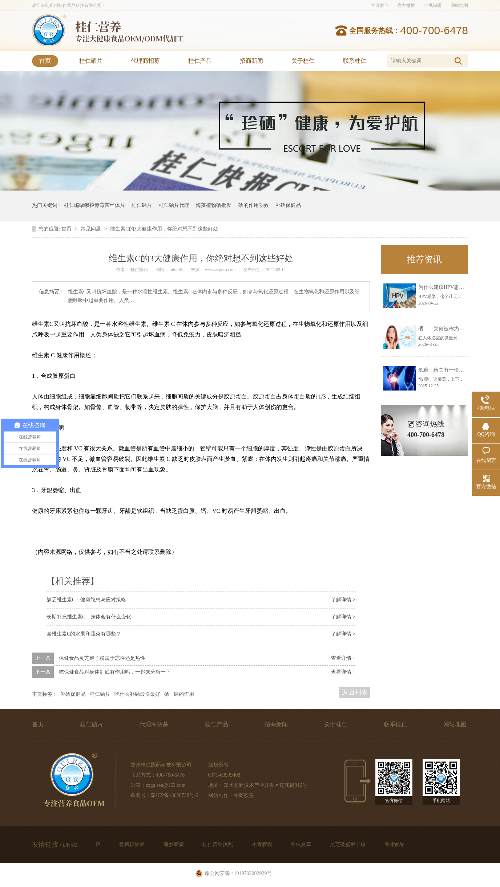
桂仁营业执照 (218, 844)
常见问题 (432, 5)
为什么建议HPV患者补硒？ (448, 287)
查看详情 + (343, 658)
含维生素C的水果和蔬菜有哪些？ (84, 634)
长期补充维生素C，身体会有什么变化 (89, 617)
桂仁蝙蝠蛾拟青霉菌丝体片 (94, 205)
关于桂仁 (303, 61)
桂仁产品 (199, 61)
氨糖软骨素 (132, 844)
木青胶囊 (263, 844)
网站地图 (459, 5)
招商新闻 (251, 61)
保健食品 (394, 844)
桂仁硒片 (90, 61)
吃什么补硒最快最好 (137, 694)
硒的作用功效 (253, 205)
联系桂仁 (354, 61)
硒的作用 (184, 694)
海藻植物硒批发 (213, 205)
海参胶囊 (174, 844)
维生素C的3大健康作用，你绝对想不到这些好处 (164, 229)
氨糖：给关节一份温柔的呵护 (451, 370)
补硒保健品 (288, 205)
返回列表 (355, 692)
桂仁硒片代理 (174, 205)
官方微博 (406, 5)
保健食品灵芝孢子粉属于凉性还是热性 (102, 658)
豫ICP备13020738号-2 (174, 795)
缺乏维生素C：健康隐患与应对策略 (86, 599)
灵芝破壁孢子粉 (348, 844)
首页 (45, 61)
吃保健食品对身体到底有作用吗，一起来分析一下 (115, 672)
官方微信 (379, 5)
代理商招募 (145, 61)
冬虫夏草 (301, 844)
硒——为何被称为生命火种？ (451, 328)
